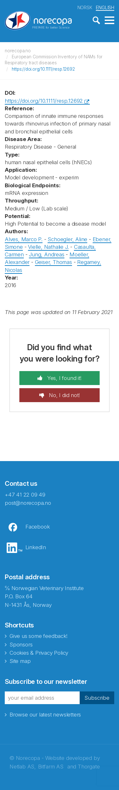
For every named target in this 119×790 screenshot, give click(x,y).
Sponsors (21, 644)
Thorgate (89, 766)
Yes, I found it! (64, 378)
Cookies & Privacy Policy (39, 653)
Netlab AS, (23, 766)
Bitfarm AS (50, 766)
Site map (20, 661)
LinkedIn (35, 547)
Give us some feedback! (39, 636)
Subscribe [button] (96, 698)
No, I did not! (63, 395)
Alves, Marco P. (24, 239)
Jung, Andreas (46, 254)
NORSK (84, 7)
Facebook (37, 526)
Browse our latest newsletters (45, 714)
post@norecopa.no (28, 503)
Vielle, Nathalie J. (48, 247)
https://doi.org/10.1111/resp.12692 (43, 69)
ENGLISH (105, 7)
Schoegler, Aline (67, 239)
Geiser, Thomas (53, 262)
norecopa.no (18, 50)
